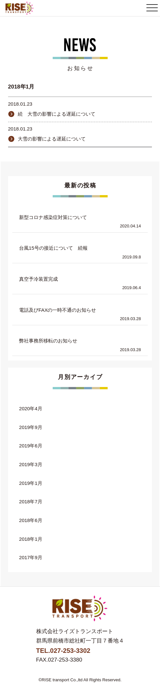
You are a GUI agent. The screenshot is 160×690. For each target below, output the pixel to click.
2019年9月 (30, 427)
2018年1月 (30, 539)
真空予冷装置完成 (38, 279)
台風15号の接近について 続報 (53, 248)
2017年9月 (30, 557)
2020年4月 (30, 408)
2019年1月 (30, 483)
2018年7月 (30, 501)
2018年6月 (30, 520)
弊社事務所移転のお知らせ (48, 340)
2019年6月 (30, 445)
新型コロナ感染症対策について (53, 217)
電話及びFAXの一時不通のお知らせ (57, 310)
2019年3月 (30, 464)
